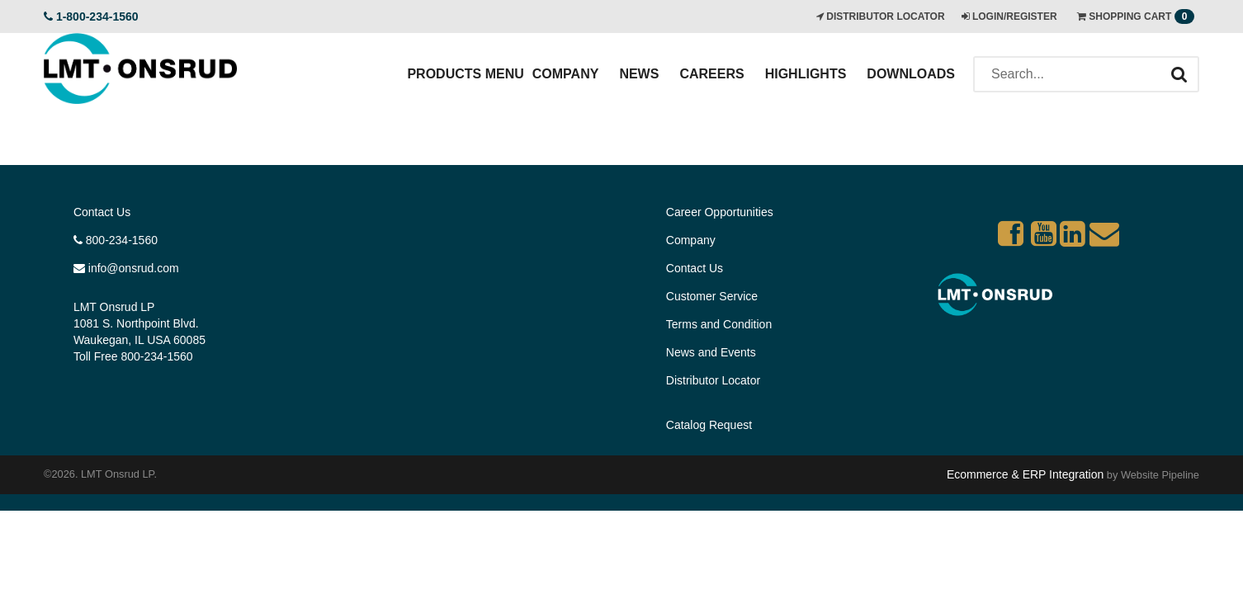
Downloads (911, 74)
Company (565, 74)
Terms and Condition (719, 324)
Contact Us (101, 212)
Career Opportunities (719, 212)
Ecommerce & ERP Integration (1025, 474)
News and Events (711, 352)
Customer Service (712, 296)
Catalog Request (709, 424)
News (639, 74)
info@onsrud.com (126, 268)
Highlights (806, 74)
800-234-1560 (115, 240)
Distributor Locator (713, 380)
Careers (711, 74)
